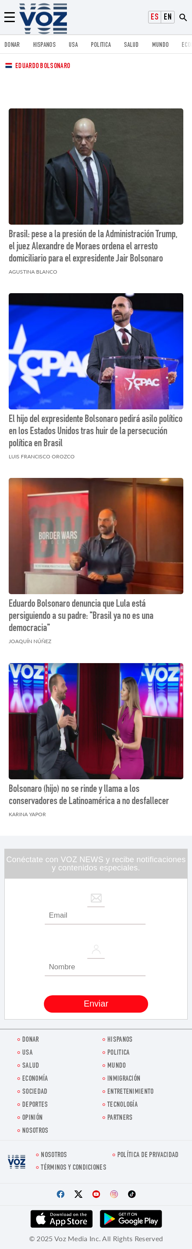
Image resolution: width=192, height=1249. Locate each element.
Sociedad (34, 1092)
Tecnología (122, 1105)
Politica (101, 45)
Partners (119, 1118)
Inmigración (123, 1079)
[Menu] (9, 17)
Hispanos (44, 45)
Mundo (160, 45)
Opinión (32, 1118)
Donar (12, 45)
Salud (131, 45)
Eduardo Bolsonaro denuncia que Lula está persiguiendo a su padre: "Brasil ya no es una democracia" (81, 616)
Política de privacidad (148, 1155)
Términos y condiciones (73, 1168)
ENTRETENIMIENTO (130, 1092)
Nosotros (35, 1131)
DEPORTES (35, 1105)
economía (35, 1079)
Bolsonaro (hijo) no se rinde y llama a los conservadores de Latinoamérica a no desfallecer (89, 796)
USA (73, 45)
